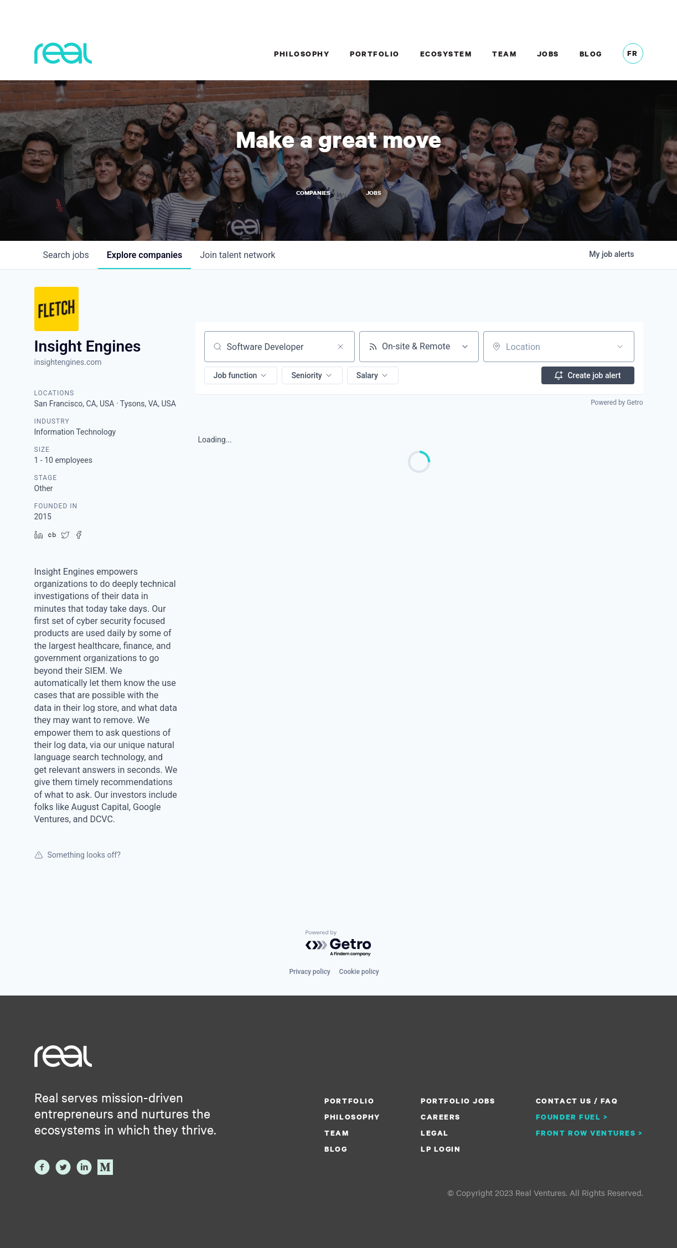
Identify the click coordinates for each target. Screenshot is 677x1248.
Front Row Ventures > (589, 1133)
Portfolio (375, 54)
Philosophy (301, 54)
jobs (66, 255)
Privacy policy (309, 972)
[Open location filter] (620, 346)
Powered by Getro (617, 402)
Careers (441, 1117)
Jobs (548, 54)
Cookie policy (359, 972)
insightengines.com (68, 362)
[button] (241, 375)
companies (144, 255)
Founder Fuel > (572, 1117)
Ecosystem (446, 54)
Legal (435, 1133)
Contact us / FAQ (577, 1101)
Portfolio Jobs (458, 1101)
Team (504, 54)
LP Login (441, 1149)
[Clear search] (340, 346)
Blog (591, 54)
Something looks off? (77, 854)
